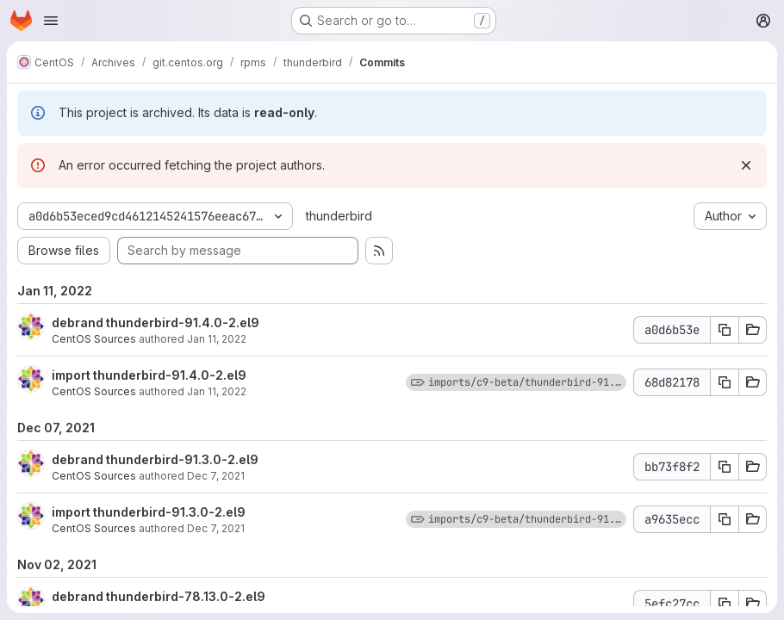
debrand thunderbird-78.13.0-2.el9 (158, 596)
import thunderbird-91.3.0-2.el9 (149, 512)
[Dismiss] (746, 165)
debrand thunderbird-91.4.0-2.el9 (155, 322)
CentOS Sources (94, 338)
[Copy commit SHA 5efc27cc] (724, 603)
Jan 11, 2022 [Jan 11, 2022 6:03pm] (216, 338)
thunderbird (339, 215)
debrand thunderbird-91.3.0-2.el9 (155, 459)
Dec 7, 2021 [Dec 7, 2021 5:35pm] (216, 475)
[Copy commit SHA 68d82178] (724, 382)
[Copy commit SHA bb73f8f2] (724, 466)
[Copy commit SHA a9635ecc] (724, 519)
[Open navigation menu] (51, 20)
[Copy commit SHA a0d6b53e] (724, 330)
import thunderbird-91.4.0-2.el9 (149, 375)
